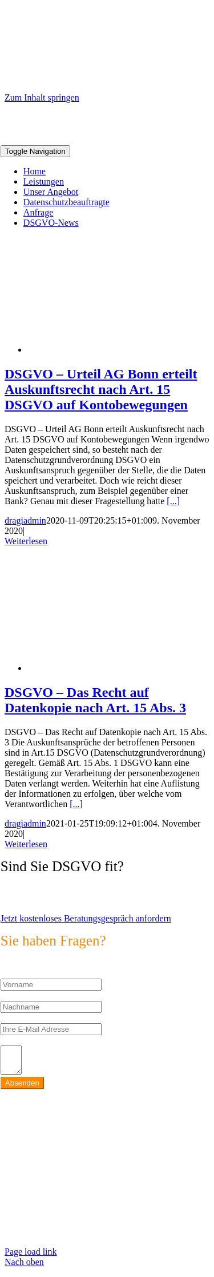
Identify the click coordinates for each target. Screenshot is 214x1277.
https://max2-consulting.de (49, 1218)
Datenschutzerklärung (40, 1237)
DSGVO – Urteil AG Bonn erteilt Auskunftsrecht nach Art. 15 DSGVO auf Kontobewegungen (101, 389)
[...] (173, 501)
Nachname (20, 995)
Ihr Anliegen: (25, 1040)
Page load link (31, 1257)
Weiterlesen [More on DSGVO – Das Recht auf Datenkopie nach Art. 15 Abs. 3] (26, 844)
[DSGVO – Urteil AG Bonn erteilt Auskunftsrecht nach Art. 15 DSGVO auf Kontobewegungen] (118, 349)
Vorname (17, 973)
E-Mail (13, 1018)
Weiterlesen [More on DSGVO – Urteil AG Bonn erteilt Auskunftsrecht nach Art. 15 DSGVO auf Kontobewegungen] (26, 541)
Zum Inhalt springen (42, 97)
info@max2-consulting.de (79, 1188)
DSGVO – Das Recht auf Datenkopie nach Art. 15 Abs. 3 (95, 700)
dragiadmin (25, 520)
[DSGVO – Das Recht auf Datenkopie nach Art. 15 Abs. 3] (118, 668)
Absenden (22, 1088)
